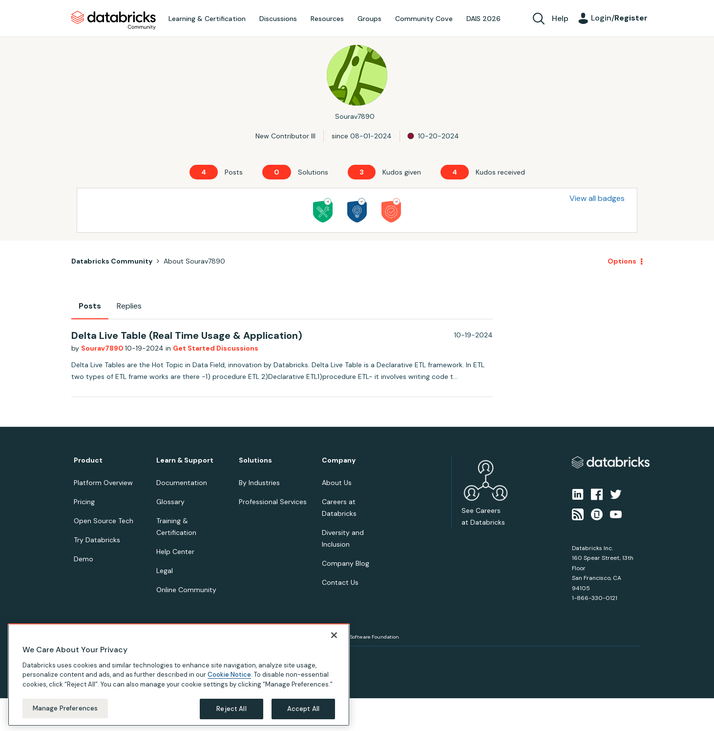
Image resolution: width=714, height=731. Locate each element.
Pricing (84, 501)
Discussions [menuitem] (278, 18)
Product (88, 460)
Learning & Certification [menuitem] (207, 18)
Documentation (181, 482)
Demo (83, 558)
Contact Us (340, 582)
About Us (337, 482)
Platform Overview (103, 482)
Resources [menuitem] (327, 18)
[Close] (334, 635)
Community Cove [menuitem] (424, 18)
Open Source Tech (103, 520)
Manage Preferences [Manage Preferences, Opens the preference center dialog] (65, 708)
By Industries (259, 482)
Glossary (170, 501)
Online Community (186, 589)
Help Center (175, 551)
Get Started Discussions (215, 348)
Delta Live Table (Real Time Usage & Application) (186, 335)
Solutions (255, 460)
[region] (179, 674)
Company (339, 460)
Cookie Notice (229, 674)
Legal (164, 570)
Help (560, 18)
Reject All (231, 709)
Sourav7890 (103, 348)
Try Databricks (97, 539)
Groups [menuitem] (369, 18)
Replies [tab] (129, 306)
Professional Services (273, 501)
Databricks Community (113, 20)
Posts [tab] (90, 306)
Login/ (619, 18)
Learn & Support (184, 460)
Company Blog (345, 563)
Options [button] (622, 261)
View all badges (597, 198)
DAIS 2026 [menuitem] (483, 18)
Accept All (303, 709)
